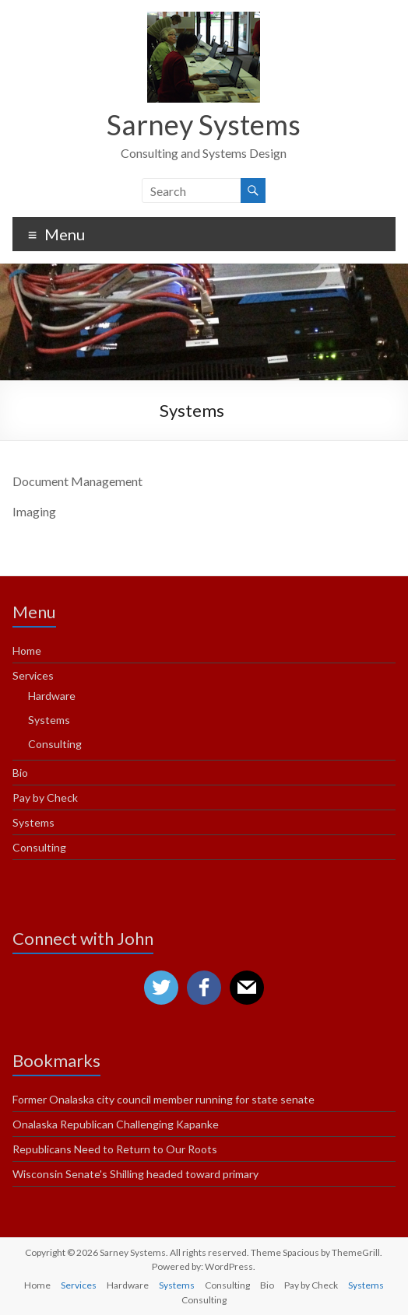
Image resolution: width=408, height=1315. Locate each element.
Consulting (55, 743)
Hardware (52, 695)
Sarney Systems (204, 124)
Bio (20, 772)
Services (33, 675)
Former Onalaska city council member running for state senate (163, 1099)
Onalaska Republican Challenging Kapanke (115, 1124)
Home (26, 650)
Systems (49, 719)
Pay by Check (45, 797)
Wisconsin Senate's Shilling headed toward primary (135, 1173)
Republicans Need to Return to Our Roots (114, 1149)
